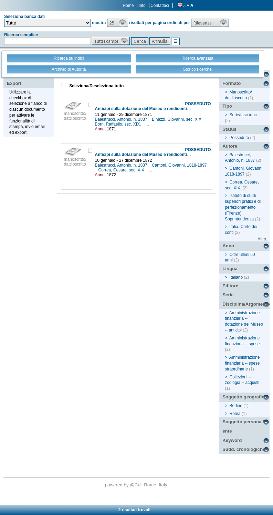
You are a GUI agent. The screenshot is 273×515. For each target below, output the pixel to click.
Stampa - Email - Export (29, 78)
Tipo (227, 106)
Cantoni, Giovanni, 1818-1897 (179, 165)
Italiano (236, 277)
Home (128, 5)
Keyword (232, 440)
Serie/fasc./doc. (244, 114)
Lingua (230, 268)
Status (229, 129)
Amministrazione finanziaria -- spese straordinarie (242, 363)
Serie (228, 294)
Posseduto (239, 137)
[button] (117, 23)
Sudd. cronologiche (243, 449)
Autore (229, 146)
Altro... (264, 239)
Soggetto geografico (244, 396)
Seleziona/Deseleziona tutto (96, 85)
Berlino (236, 405)
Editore (230, 285)
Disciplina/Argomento (246, 304)
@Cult (137, 484)
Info (142, 5)
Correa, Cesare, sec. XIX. (122, 170)
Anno (228, 245)
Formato (231, 83)
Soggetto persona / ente (243, 426)
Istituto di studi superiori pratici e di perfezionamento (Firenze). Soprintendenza (243, 207)
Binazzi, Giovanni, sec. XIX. (178, 119)
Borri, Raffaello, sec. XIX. (118, 124)
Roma (235, 413)
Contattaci (159, 5)
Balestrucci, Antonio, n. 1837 (121, 119)
